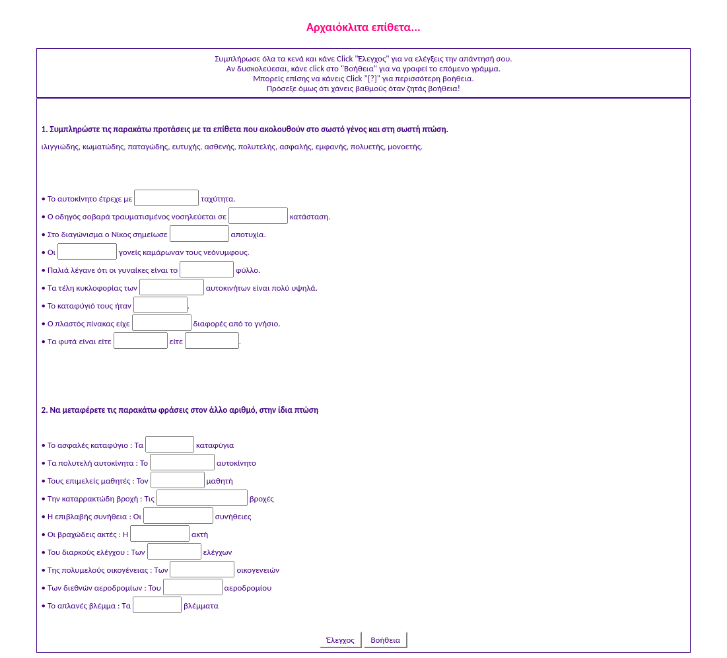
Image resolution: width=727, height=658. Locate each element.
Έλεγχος (341, 640)
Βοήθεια (386, 640)
